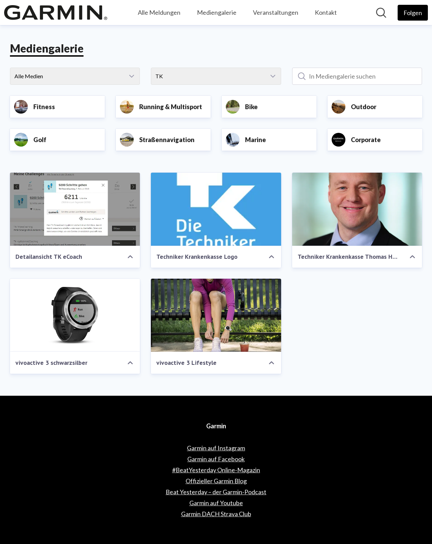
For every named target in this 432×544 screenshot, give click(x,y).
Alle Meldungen (159, 12)
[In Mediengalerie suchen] (357, 76)
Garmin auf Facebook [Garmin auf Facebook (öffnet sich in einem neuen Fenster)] (216, 459)
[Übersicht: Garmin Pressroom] (55, 12)
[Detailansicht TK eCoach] (75, 209)
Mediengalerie (216, 12)
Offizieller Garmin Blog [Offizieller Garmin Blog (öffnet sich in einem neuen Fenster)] (216, 481)
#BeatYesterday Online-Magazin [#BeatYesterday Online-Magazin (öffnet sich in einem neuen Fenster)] (216, 470)
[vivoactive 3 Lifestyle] (216, 315)
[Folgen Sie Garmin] (413, 13)
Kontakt (326, 12)
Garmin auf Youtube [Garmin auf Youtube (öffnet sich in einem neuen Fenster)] (216, 503)
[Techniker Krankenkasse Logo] (216, 209)
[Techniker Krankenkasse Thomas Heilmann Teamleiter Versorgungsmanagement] (357, 209)
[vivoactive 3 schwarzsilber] (75, 315)
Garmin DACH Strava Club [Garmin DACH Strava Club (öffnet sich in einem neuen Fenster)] (216, 514)
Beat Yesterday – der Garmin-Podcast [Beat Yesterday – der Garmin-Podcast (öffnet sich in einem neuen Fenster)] (216, 492)
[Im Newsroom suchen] (381, 12)
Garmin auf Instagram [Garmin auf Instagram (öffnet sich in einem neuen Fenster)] (216, 448)
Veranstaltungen (275, 12)
